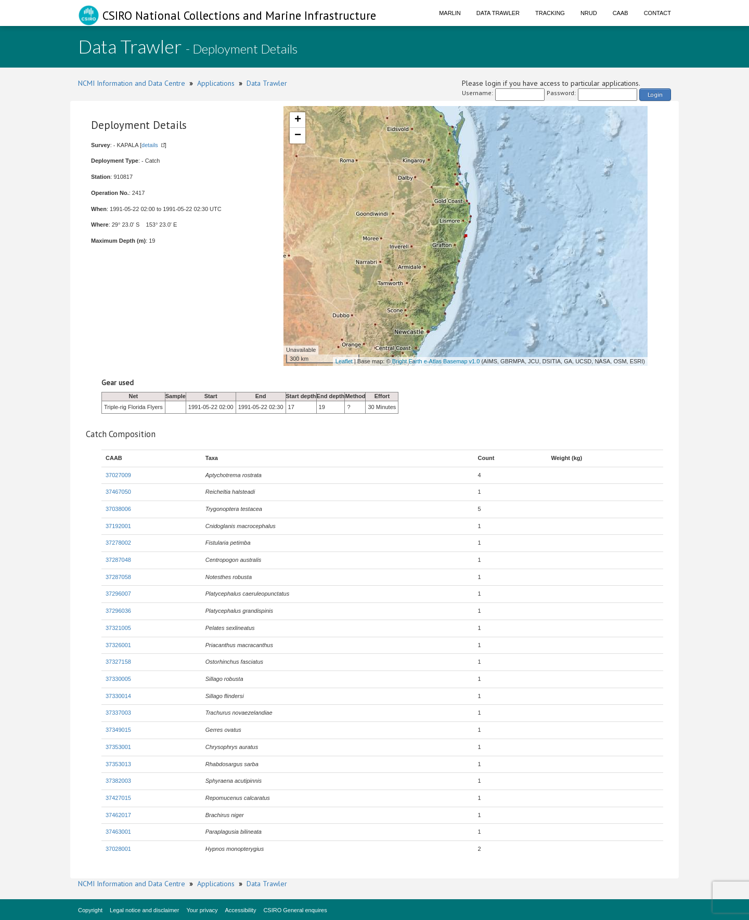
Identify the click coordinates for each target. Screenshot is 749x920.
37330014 (118, 696)
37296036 (118, 611)
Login (655, 94)
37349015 (118, 730)
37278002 (118, 543)
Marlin (450, 13)
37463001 (118, 832)
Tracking (550, 13)
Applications (216, 83)
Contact (657, 13)
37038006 (118, 509)
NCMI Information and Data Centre (131, 83)
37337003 (118, 712)
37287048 (118, 560)
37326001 (118, 645)
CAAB (620, 13)
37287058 (118, 577)
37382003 (118, 781)
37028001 (118, 849)
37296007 (118, 593)
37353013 (118, 764)
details (149, 145)
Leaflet (344, 361)
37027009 (118, 475)
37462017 (118, 815)
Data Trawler (498, 13)
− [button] (297, 135)
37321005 (118, 628)
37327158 (118, 662)
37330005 (118, 679)
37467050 (118, 492)
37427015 (118, 798)
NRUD (588, 13)
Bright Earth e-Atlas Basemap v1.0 (436, 361)
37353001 (118, 747)
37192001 (118, 526)
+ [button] (297, 120)
